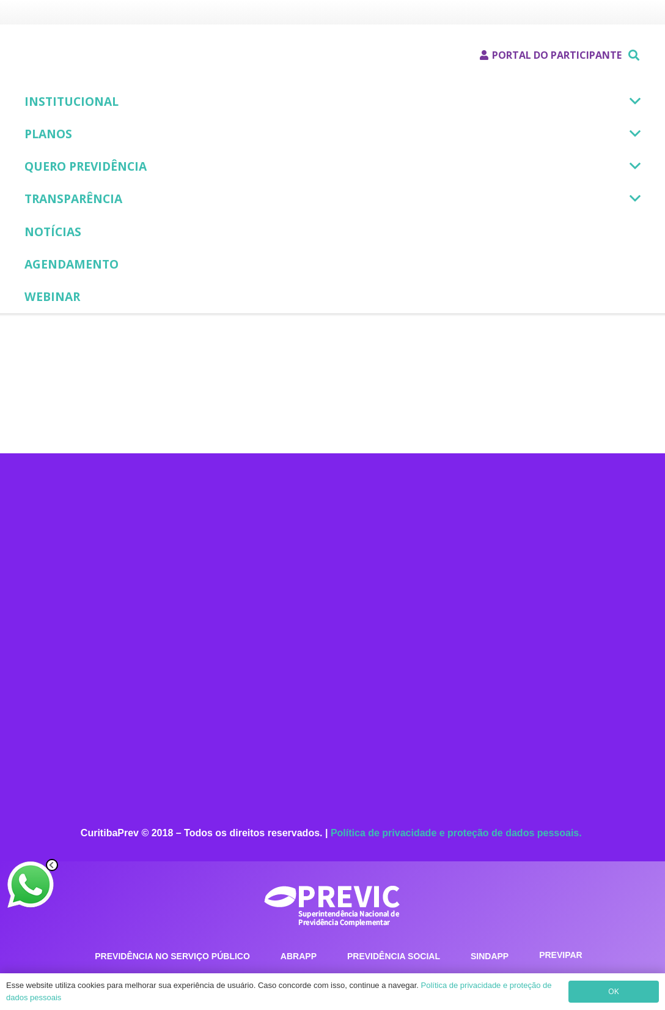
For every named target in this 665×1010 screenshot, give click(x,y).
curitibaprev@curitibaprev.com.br (471, 668)
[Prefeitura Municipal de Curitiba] (35, 12)
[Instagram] (396, 738)
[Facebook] (371, 738)
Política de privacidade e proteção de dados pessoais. (457, 833)
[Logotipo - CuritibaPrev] (82, 55)
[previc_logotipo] (332, 904)
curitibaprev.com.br (427, 685)
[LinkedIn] (420, 738)
